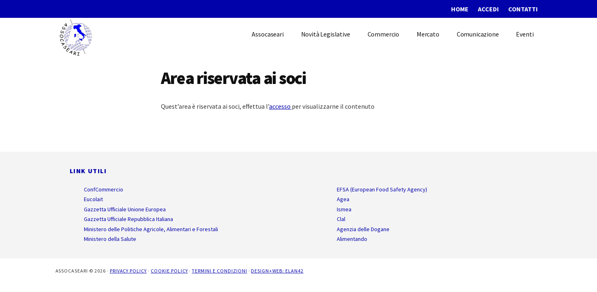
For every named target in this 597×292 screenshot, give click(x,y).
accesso (280, 106)
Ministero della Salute (110, 239)
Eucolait (93, 199)
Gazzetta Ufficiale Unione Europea (125, 209)
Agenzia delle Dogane (363, 229)
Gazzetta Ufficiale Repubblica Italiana (128, 219)
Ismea (344, 209)
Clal (341, 219)
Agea (343, 199)
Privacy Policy (128, 271)
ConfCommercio (103, 189)
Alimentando (352, 239)
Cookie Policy (169, 271)
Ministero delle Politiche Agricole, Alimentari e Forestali (151, 229)
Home (460, 9)
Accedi (488, 9)
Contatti (523, 9)
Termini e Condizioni (219, 271)
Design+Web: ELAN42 (277, 271)
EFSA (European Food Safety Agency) (382, 189)
